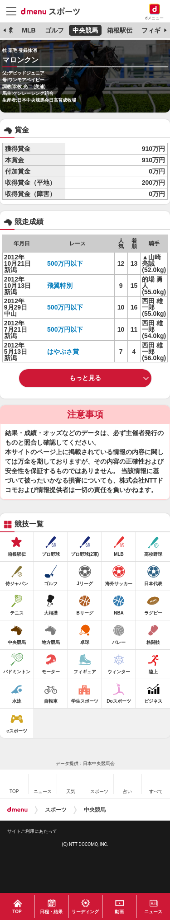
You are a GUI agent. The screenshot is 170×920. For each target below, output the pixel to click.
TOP (16, 911)
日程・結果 (51, 911)
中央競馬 (85, 30)
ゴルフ (54, 30)
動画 (119, 911)
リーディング (85, 911)
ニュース (153, 911)
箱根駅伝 (119, 30)
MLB (28, 30)
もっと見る (85, 377)
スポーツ (56, 810)
